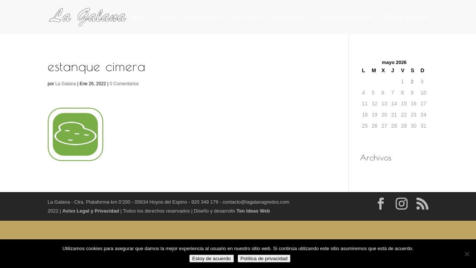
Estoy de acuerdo (211, 258)
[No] (466, 254)
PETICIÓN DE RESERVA (405, 17)
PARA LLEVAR (246, 17)
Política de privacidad (264, 258)
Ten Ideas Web (253, 211)
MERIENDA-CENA (204, 17)
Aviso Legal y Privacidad (91, 211)
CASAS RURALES (289, 17)
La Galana (65, 83)
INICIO (139, 17)
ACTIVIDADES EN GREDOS (345, 17)
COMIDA (166, 17)
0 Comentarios (124, 83)
